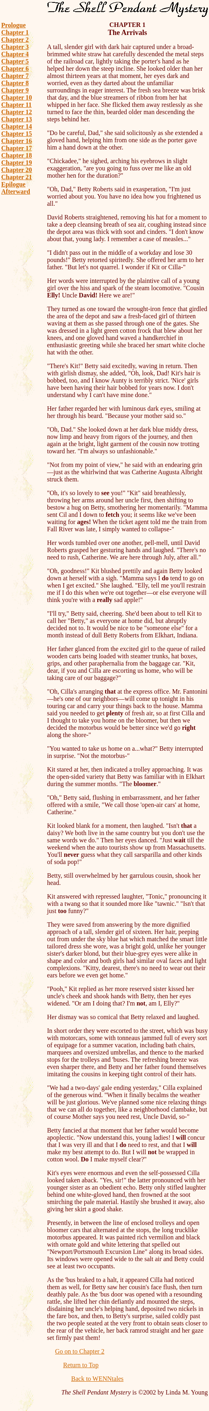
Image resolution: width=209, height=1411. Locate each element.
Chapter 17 (16, 148)
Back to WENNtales (97, 1378)
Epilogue (13, 184)
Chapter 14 (16, 126)
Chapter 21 (16, 177)
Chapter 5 (15, 61)
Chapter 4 (15, 54)
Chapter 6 (15, 68)
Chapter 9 (15, 90)
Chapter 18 (16, 155)
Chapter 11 (16, 104)
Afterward (15, 191)
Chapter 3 (15, 46)
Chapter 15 (16, 133)
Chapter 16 (16, 140)
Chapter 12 (16, 112)
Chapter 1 (15, 32)
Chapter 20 (16, 169)
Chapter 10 (16, 97)
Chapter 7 (15, 75)
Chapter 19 (16, 162)
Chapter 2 (15, 39)
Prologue (13, 25)
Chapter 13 (16, 119)
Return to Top (80, 1365)
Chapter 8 (15, 83)
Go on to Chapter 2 (79, 1351)
